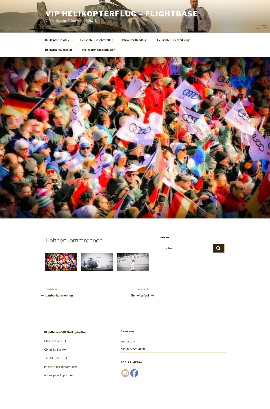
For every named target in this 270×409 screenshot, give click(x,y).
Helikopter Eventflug (60, 49)
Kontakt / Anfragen (133, 348)
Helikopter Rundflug (136, 40)
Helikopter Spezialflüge (99, 49)
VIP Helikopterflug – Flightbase (121, 14)
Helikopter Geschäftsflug (96, 40)
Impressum (128, 341)
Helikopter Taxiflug (59, 40)
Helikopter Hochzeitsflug (173, 40)
